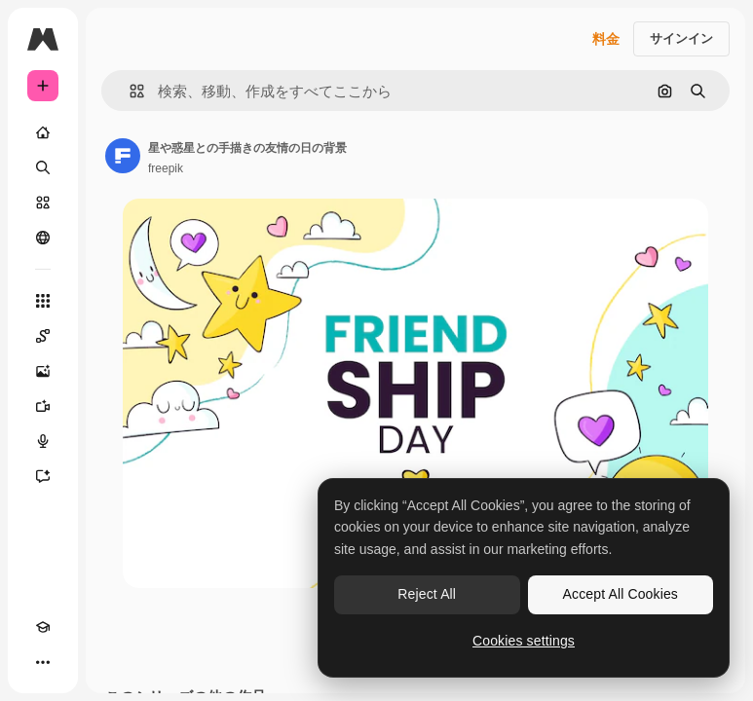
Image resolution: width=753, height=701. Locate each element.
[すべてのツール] (42, 300)
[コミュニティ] (42, 237)
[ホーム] (42, 132)
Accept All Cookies (620, 594)
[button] (129, 91)
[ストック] (42, 202)
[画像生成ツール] (42, 371)
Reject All (426, 594)
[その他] (42, 662)
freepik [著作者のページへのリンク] (165, 168)
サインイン (681, 38)
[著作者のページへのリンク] (122, 155)
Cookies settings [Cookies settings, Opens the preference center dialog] (523, 640)
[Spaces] (42, 335)
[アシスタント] (42, 476)
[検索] (42, 167)
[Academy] (42, 627)
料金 (606, 39)
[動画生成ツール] (42, 406)
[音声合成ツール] (42, 441)
